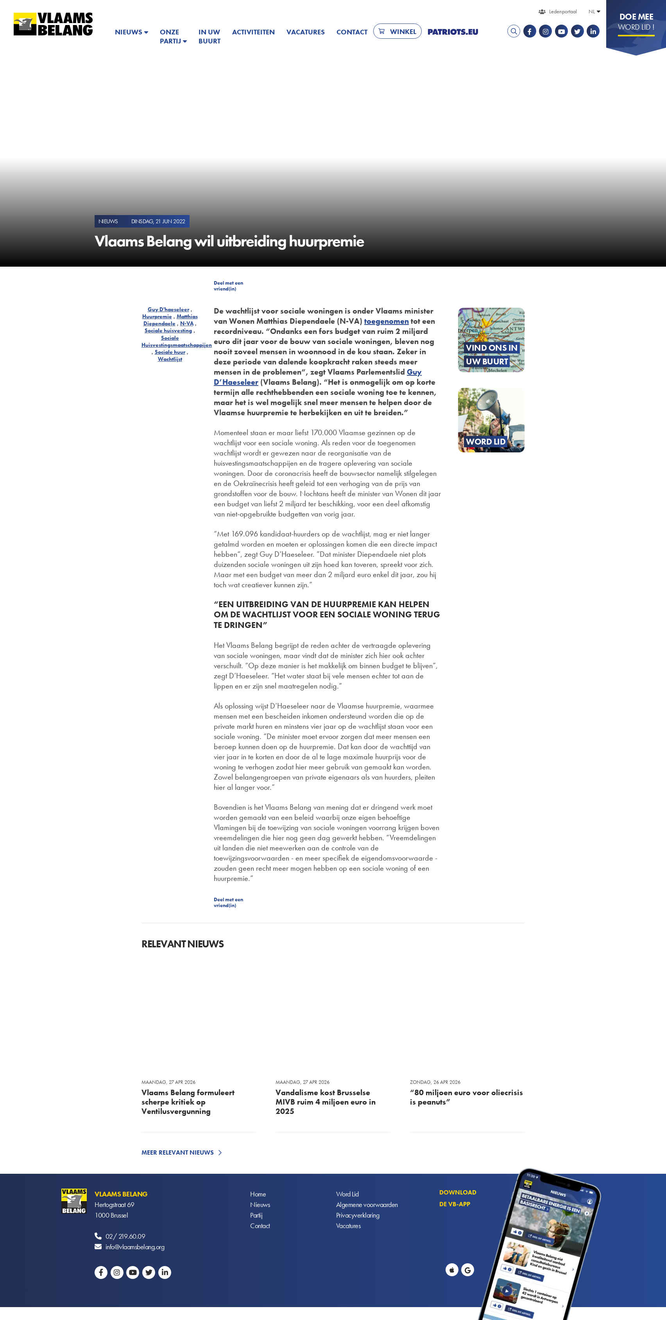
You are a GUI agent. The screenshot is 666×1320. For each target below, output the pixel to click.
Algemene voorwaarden (367, 1204)
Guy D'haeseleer (168, 309)
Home (258, 1193)
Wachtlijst (170, 358)
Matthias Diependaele (170, 320)
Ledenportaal (563, 11)
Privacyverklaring (358, 1215)
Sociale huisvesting (168, 330)
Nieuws (128, 31)
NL (592, 11)
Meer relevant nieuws (177, 1152)
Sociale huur (170, 351)
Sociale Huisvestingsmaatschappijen (176, 341)
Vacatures (305, 31)
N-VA (186, 323)
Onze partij (170, 36)
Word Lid (347, 1193)
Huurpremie (157, 316)
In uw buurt (209, 36)
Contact (352, 31)
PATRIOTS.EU (453, 31)
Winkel (403, 31)
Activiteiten (253, 31)
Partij (256, 1215)
